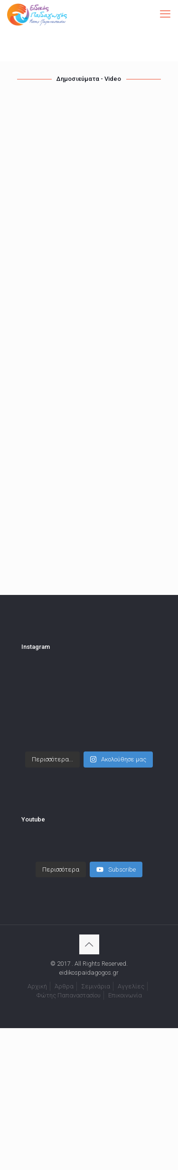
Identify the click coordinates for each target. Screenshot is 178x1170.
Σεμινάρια (95, 986)
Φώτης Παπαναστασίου (69, 995)
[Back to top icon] (89, 944)
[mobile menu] (165, 14)
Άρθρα (64, 986)
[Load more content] (61, 870)
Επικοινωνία (125, 995)
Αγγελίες (131, 986)
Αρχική (37, 986)
